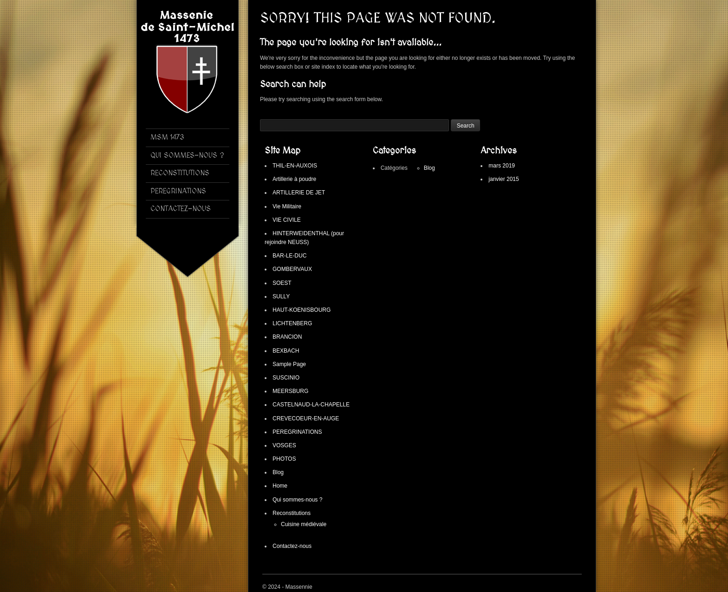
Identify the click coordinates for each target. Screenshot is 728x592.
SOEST (282, 283)
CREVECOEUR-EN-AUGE (306, 418)
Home (280, 486)
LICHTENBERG (292, 323)
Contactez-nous (292, 546)
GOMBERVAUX (292, 269)
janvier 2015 (503, 179)
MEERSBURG (290, 391)
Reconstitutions (292, 513)
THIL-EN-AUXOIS (295, 165)
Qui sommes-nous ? (297, 499)
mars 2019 (501, 165)
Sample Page (289, 364)
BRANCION (287, 337)
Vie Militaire (287, 206)
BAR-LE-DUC (289, 255)
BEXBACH (286, 350)
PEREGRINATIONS (297, 432)
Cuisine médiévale (303, 524)
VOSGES (284, 445)
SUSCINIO (286, 377)
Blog (278, 472)
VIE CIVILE (287, 220)
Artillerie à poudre (294, 179)
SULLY (281, 296)
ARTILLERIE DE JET (299, 192)
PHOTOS (284, 459)
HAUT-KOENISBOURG (302, 310)
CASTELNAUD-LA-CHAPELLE (311, 404)
